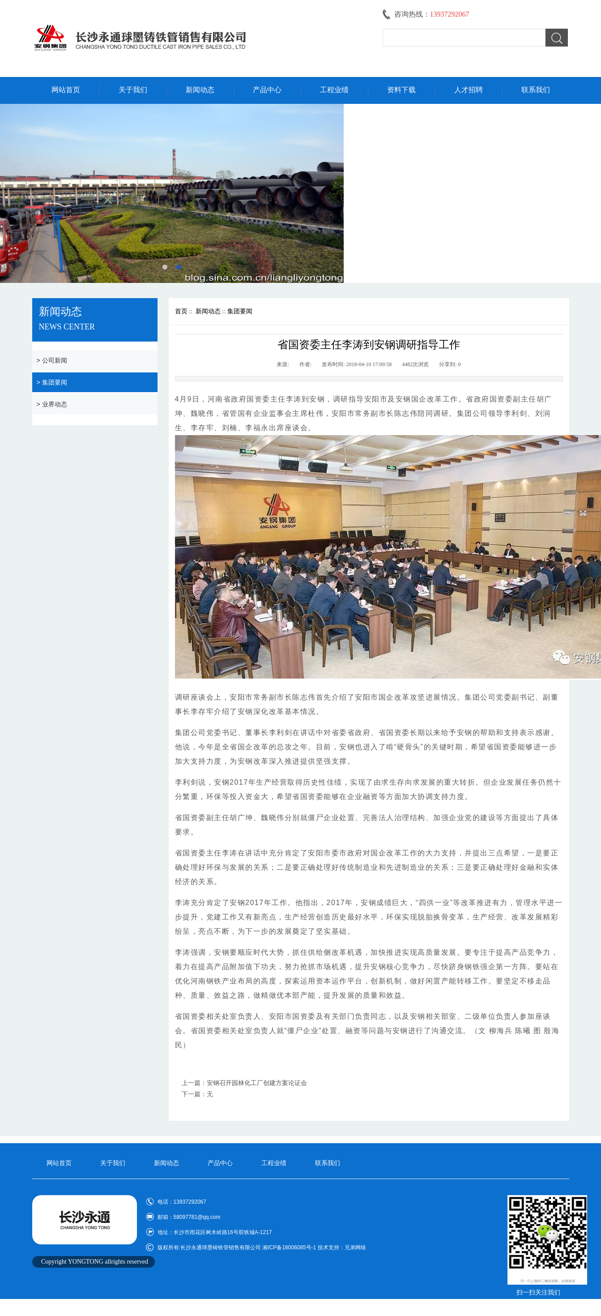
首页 (181, 311)
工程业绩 (334, 90)
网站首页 (65, 90)
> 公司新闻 (52, 360)
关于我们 (133, 90)
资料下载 (401, 90)
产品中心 (267, 90)
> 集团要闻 (52, 382)
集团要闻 (239, 311)
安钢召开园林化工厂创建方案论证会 (257, 1083)
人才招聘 (468, 90)
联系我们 (535, 90)
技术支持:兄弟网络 (538, 1305)
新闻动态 (200, 90)
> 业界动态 (52, 404)
